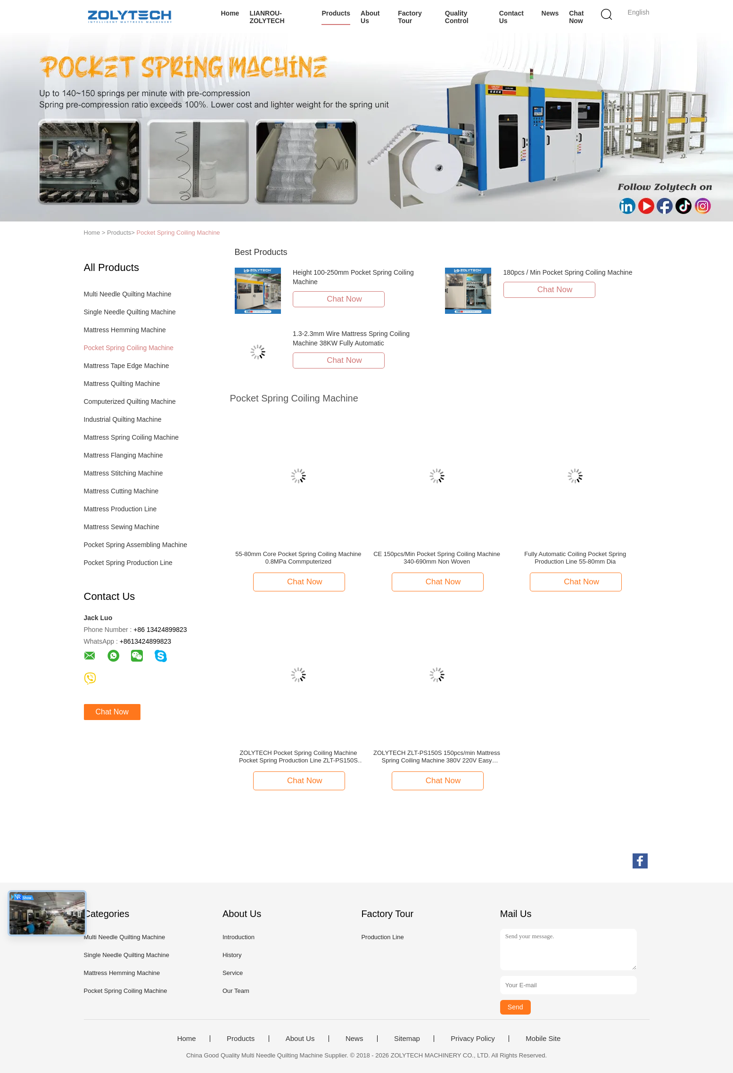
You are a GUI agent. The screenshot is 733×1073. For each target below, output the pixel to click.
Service (232, 972)
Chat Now (576, 17)
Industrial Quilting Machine (123, 419)
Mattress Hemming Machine (125, 330)
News (550, 13)
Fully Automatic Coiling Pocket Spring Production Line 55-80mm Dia (575, 557)
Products (335, 13)
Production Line (382, 937)
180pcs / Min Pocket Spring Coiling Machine (568, 272)
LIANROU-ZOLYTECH (266, 17)
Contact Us (511, 17)
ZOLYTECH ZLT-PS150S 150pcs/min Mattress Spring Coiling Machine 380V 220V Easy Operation (436, 756)
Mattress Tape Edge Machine (126, 365)
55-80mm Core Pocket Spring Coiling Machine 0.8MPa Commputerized (298, 557)
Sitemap (407, 1038)
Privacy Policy (472, 1038)
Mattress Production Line (120, 509)
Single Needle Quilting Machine (130, 312)
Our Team (235, 990)
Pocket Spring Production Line (128, 562)
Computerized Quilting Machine (130, 401)
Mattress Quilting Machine (122, 383)
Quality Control (457, 17)
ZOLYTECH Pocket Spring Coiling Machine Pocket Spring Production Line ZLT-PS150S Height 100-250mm (298, 756)
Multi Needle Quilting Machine (128, 294)
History (231, 954)
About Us (370, 17)
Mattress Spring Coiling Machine (131, 437)
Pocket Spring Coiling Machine (178, 232)
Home (230, 13)
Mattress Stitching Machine (123, 473)
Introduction (238, 937)
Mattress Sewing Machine (121, 527)
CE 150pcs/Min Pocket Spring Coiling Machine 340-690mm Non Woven (436, 557)
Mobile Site (543, 1038)
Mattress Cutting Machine (121, 491)
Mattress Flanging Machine (123, 455)
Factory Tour (410, 17)
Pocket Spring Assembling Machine (135, 545)
